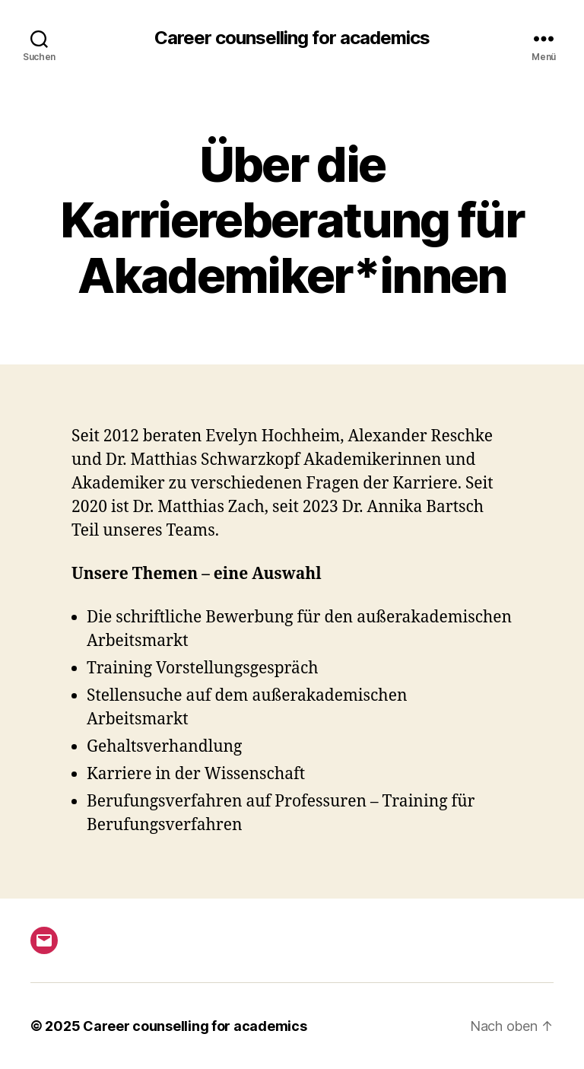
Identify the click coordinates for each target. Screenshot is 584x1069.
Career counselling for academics (292, 38)
